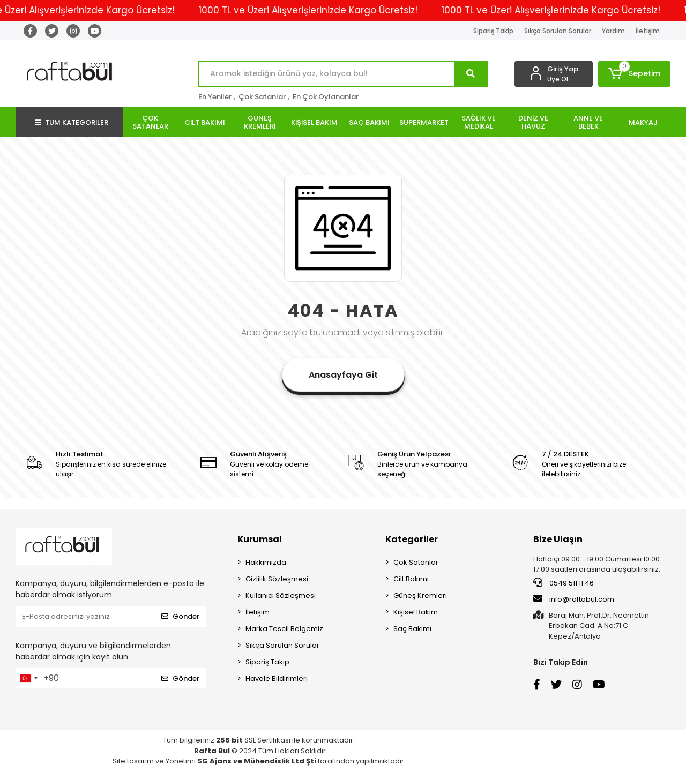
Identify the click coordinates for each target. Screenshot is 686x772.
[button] (634, 74)
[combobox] (28, 678)
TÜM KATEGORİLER (71, 122)
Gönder (180, 616)
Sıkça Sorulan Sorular (557, 30)
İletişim (648, 30)
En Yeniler (215, 97)
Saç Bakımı (412, 629)
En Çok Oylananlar (326, 97)
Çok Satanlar (262, 97)
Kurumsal (259, 539)
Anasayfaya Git (343, 375)
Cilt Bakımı (411, 579)
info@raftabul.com (573, 599)
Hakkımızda (265, 562)
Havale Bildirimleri (276, 678)
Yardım (613, 30)
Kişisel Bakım (415, 612)
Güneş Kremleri (420, 595)
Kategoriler (411, 539)
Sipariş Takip (493, 30)
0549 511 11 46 (563, 583)
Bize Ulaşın (558, 539)
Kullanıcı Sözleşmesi (280, 595)
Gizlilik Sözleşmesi (276, 579)
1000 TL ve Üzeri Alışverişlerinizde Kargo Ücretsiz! (318, 10)
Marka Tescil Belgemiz (284, 629)
